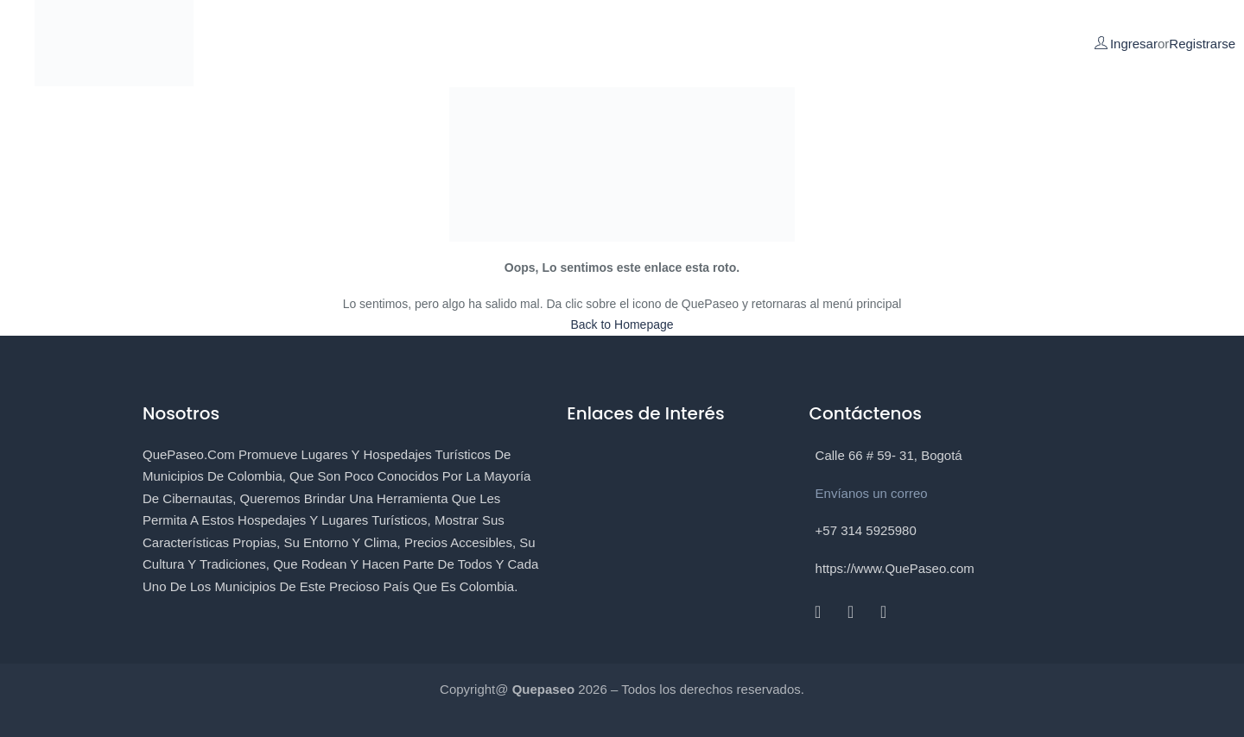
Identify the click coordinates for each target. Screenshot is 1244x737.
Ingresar (1134, 43)
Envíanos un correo (872, 493)
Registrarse (1202, 43)
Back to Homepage (621, 324)
